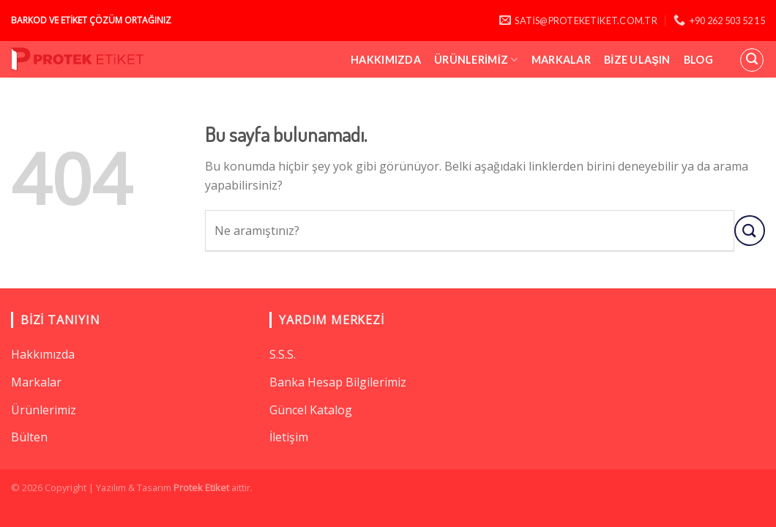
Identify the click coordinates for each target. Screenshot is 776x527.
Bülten (29, 437)
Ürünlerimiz (476, 60)
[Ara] (752, 60)
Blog (698, 59)
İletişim (288, 437)
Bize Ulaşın (637, 59)
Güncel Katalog (310, 410)
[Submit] (749, 230)
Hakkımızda (386, 59)
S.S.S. (282, 354)
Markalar (561, 59)
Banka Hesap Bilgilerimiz (337, 382)
